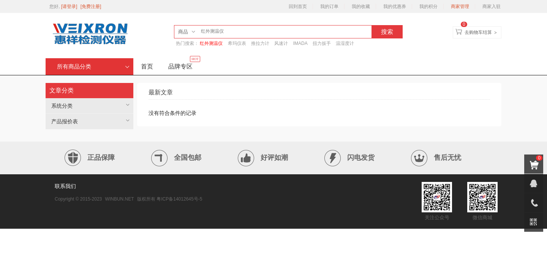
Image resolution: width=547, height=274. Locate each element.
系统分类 (62, 106)
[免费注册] (91, 6)
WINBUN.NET (119, 199)
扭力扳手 (322, 43)
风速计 (281, 43)
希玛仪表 (237, 43)
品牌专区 (184, 64)
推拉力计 (260, 43)
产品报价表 (64, 121)
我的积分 (428, 6)
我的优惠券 (394, 6)
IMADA (300, 43)
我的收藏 (361, 6)
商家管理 (460, 6)
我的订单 (329, 6)
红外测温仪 (211, 43)
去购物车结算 (478, 32)
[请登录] (70, 6)
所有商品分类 (93, 67)
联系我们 (65, 186)
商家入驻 (491, 6)
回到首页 (298, 6)
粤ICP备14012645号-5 (179, 199)
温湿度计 (345, 43)
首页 (147, 66)
